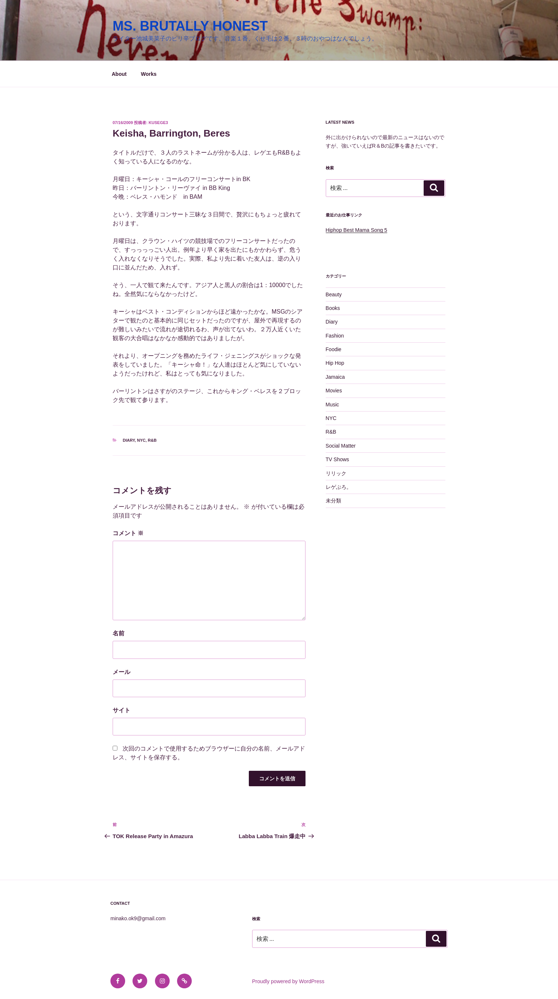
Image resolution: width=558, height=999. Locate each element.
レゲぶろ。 (339, 487)
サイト (121, 710)
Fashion (335, 336)
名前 (118, 633)
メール (121, 672)
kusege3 (158, 122)
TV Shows (337, 459)
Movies (334, 390)
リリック (336, 473)
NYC (141, 440)
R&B (152, 440)
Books (333, 308)
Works (149, 74)
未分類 (333, 501)
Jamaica (335, 377)
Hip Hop (335, 363)
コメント (128, 533)
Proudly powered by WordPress (288, 981)
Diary (129, 440)
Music (332, 404)
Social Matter (341, 446)
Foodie (334, 349)
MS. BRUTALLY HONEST (190, 25)
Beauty (334, 294)
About (119, 74)
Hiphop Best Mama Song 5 (356, 230)
